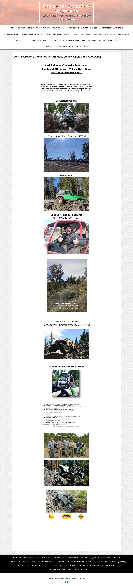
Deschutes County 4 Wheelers (66, 9)
